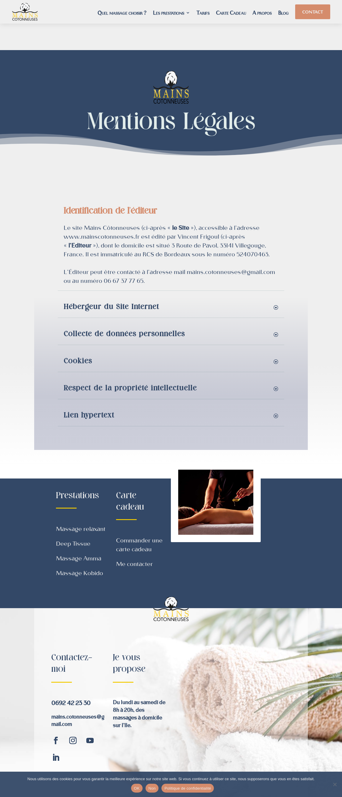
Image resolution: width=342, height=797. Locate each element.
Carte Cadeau (231, 13)
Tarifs (202, 13)
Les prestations (168, 13)
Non (152, 788)
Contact (312, 12)
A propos (262, 13)
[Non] (335, 784)
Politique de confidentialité (187, 788)
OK (137, 788)
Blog (283, 13)
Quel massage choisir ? (122, 13)
